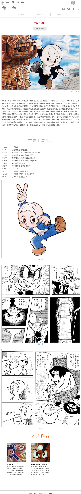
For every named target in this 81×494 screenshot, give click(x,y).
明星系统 (60, 14)
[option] (16, 459)
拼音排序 (40, 14)
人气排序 (21, 14)
